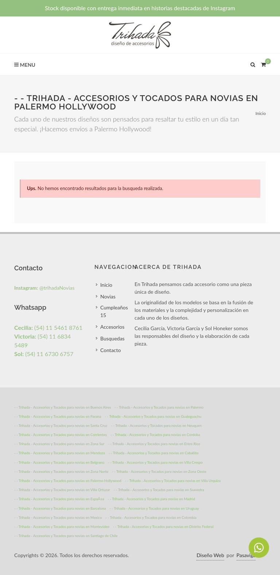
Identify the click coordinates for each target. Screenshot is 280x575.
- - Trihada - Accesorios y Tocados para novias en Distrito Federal (163, 526)
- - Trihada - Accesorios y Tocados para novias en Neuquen (156, 425)
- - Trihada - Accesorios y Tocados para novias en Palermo (158, 407)
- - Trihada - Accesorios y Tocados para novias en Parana (57, 416)
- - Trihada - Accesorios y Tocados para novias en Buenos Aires (62, 407)
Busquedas (112, 338)
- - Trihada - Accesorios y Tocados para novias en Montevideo (61, 526)
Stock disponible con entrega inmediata (140, 8)
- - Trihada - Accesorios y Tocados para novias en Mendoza (59, 453)
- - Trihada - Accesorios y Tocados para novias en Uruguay (154, 508)
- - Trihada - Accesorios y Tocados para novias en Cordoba (155, 434)
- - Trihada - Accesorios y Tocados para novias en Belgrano (59, 462)
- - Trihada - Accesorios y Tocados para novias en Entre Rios (154, 443)
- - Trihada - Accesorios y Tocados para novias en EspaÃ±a (59, 499)
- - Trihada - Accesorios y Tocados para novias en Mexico (58, 517)
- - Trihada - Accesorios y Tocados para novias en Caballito (154, 453)
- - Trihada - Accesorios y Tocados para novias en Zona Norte (61, 471)
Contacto (110, 350)
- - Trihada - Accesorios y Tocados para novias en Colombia (151, 517)
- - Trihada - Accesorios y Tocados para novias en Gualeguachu (153, 416)
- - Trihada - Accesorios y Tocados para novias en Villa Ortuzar (62, 489)
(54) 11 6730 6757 (43, 353)
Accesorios (112, 327)
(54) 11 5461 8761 (48, 327)
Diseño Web (210, 555)
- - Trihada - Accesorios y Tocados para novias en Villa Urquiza (173, 480)
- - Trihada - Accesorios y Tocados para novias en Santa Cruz (60, 425)
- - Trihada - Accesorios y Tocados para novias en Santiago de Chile (66, 535)
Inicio (261, 113)
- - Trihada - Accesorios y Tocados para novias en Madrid (151, 499)
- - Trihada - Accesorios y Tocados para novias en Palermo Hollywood (67, 480)
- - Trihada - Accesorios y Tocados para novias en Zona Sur (59, 443)
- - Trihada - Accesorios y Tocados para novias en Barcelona (60, 508)
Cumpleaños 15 (114, 311)
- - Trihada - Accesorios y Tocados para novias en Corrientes (60, 434)
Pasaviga (246, 555)
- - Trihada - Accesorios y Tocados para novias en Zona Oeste (159, 471)
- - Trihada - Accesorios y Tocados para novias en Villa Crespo (155, 462)
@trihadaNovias (44, 288)
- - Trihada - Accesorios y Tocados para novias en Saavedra (159, 489)
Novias (108, 296)
